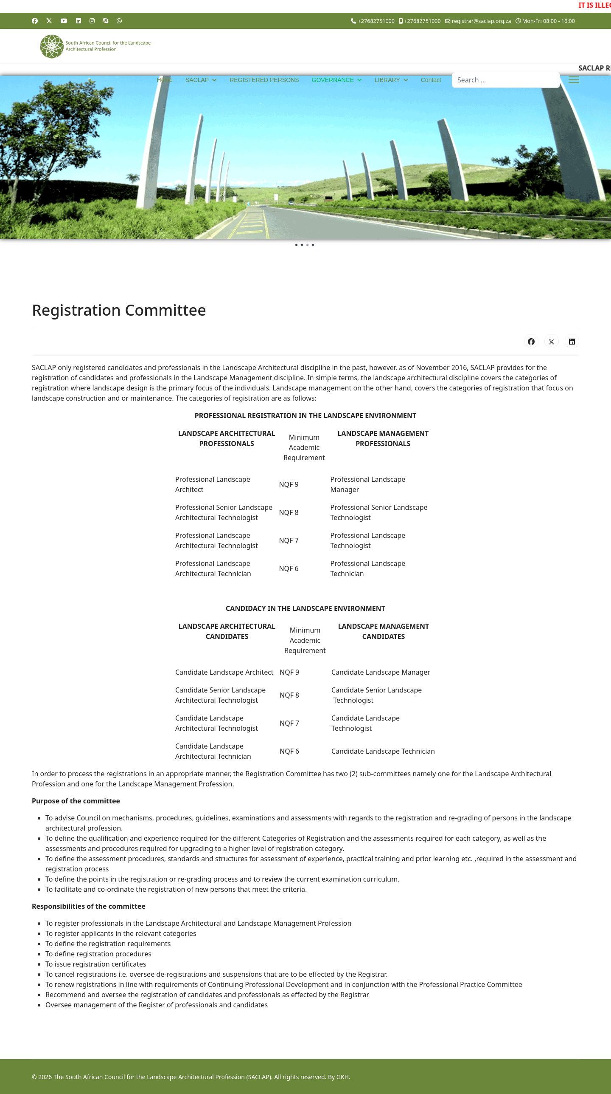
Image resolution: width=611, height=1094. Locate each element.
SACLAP (197, 79)
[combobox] (506, 80)
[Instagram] (92, 21)
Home (165, 79)
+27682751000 (376, 21)
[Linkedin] (78, 21)
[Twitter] (49, 21)
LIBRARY (387, 79)
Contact (431, 79)
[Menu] (574, 80)
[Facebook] (35, 21)
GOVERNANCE (333, 79)
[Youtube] (64, 21)
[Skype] (105, 21)
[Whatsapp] (119, 21)
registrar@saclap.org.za (481, 21)
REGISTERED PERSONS (264, 79)
